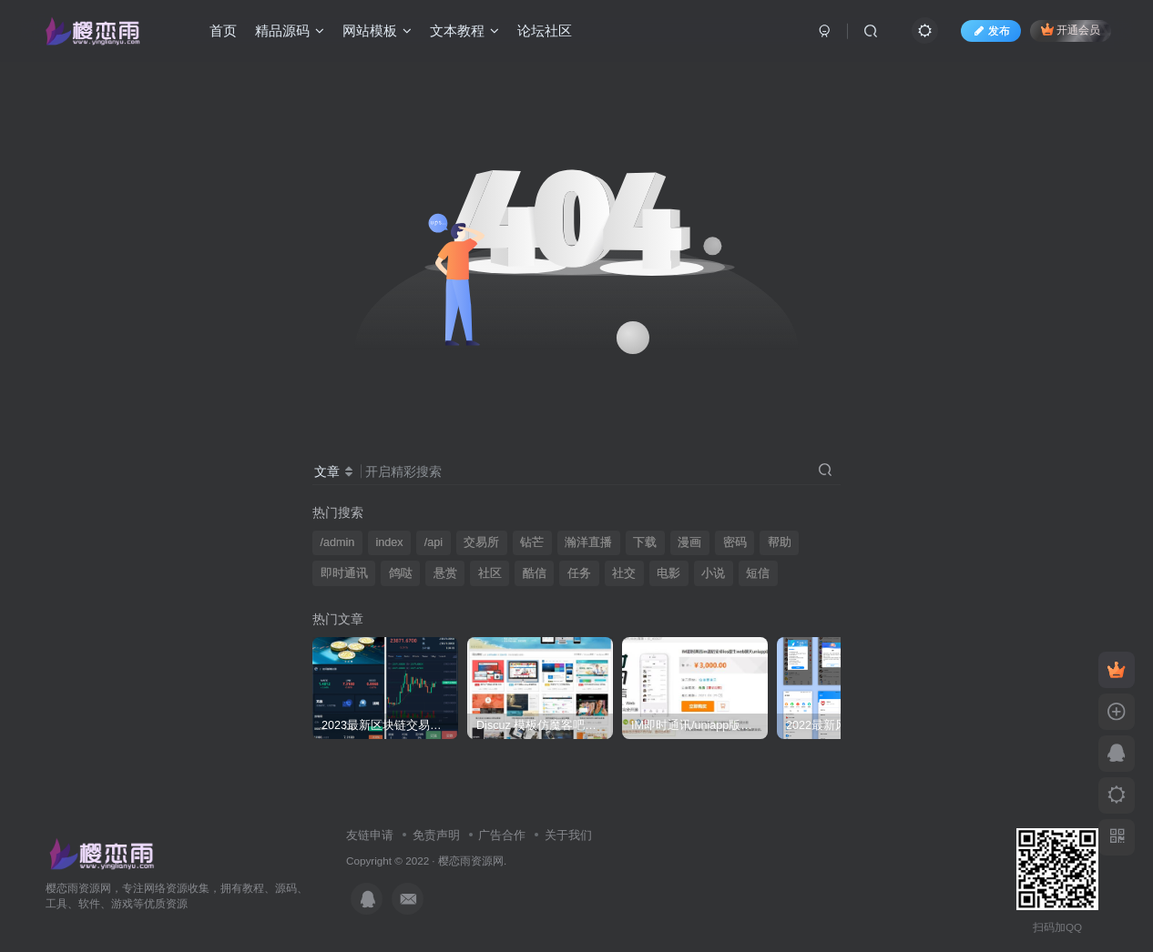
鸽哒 (401, 573)
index (389, 542)
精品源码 (289, 30)
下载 (645, 542)
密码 (735, 542)
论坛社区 (544, 30)
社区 (490, 573)
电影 (668, 573)
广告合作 (501, 835)
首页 (223, 30)
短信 (758, 573)
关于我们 (568, 835)
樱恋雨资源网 (471, 860)
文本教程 (464, 30)
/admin (338, 542)
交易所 (481, 542)
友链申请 (369, 835)
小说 (713, 573)
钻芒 (532, 542)
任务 (579, 573)
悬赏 (445, 573)
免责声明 (436, 835)
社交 (624, 573)
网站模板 (377, 30)
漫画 (689, 542)
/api (433, 542)
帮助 (779, 542)
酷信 (534, 573)
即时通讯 (344, 573)
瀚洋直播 (588, 542)
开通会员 (1070, 29)
